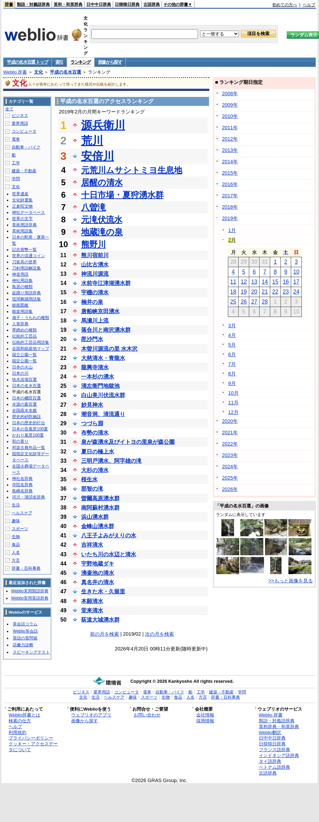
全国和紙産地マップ (30, 348)
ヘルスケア (22, 513)
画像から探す (110, 62)
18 (233, 292)
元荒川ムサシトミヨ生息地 (131, 170)
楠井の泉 (92, 302)
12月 (233, 412)
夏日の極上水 (97, 451)
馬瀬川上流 (95, 321)
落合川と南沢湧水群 (106, 330)
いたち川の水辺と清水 (108, 554)
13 (254, 282)
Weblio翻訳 (270, 732)
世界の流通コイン (28, 255)
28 (265, 302)
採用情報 (205, 720)
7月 (232, 364)
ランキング (80, 62)
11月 (233, 402)
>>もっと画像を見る (290, 580)
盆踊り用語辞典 (26, 293)
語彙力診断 (23, 645)
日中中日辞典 (98, 4)
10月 (233, 393)
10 (296, 272)
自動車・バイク (26, 147)
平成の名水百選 (65, 72)
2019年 (230, 218)
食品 (16, 544)
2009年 (230, 105)
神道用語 (20, 274)
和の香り (20, 441)
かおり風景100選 (28, 435)
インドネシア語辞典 (279, 755)
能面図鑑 (20, 305)
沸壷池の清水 (97, 573)
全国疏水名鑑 (24, 410)
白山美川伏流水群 (103, 395)
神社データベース (28, 212)
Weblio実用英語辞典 (29, 598)
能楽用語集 (22, 311)
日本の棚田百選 (26, 398)
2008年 (230, 93)
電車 (16, 139)
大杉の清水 (95, 470)
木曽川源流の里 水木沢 (109, 349)
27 (254, 302)
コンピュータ (24, 131)
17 (296, 282)
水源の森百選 (24, 404)
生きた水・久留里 (103, 591)
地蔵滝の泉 (102, 232)
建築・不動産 (24, 170)
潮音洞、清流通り (103, 414)
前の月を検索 (104, 634)
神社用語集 (22, 280)
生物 (16, 536)
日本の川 (20, 373)
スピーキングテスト (31, 652)
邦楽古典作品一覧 (28, 447)
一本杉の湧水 (97, 377)
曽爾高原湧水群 (100, 498)
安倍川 (97, 156)
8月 (232, 373)
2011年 (230, 127)
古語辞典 (151, 4)
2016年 (230, 184)
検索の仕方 (20, 720)
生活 (16, 505)
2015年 (230, 173)
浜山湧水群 (95, 517)
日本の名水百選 (26, 385)
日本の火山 (22, 367)
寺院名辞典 (22, 484)
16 (286, 282)
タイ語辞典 (270, 761)
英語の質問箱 (25, 638)
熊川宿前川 (95, 255)
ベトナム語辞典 (274, 767)
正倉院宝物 (22, 206)
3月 (232, 325)
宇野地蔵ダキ (97, 564)
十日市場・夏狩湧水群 (122, 194)
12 (244, 282)
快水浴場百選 (24, 379)
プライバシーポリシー (31, 738)
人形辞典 (20, 323)
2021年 (230, 432)
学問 (16, 178)
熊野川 (93, 244)
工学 (16, 163)
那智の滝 (92, 489)
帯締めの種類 (24, 330)
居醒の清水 (102, 182)
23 (286, 292)
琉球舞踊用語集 (26, 299)
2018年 (230, 207)
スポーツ (20, 528)
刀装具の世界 (24, 262)
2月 (232, 240)
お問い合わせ (147, 714)
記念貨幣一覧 (24, 249)
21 (265, 292)
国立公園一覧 (24, 354)
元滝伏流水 (101, 219)
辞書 (9, 4)
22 (275, 292)
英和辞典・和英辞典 (279, 726)
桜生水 (89, 479)
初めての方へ (284, 4)
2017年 (230, 195)
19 (244, 292)
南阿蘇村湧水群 (100, 508)
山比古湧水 (95, 264)
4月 (232, 335)
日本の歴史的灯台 (28, 422)
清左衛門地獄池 (100, 386)
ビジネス (20, 115)
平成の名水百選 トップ (27, 62)
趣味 (16, 520)
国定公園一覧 (24, 361)
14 (265, 282)
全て (9, 109)
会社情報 (205, 714)
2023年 (230, 455)
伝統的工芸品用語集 (30, 342)
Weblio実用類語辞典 (29, 591)
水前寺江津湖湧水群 (106, 283)
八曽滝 (93, 207)
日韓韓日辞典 (127, 4)
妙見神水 (92, 405)
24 (296, 292)
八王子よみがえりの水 (108, 535)
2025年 (230, 478)
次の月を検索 (159, 634)
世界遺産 (20, 193)
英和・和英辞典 (68, 4)
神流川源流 (95, 274)
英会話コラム (25, 624)
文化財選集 (22, 200)
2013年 (230, 150)
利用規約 (17, 732)
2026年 (230, 489)
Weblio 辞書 (15, 72)
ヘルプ (309, 4)
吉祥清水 (92, 545)
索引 (59, 62)
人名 (16, 552)
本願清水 (92, 601)
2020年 (230, 421)
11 (233, 282)
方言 (16, 560)
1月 (232, 230)
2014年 (230, 161)
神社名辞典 (22, 478)
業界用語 (20, 123)
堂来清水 (92, 610)
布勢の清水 (95, 433)
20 (254, 292)
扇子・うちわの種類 (30, 317)
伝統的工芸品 (24, 336)
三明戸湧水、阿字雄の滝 (111, 461)
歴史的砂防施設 (26, 416)
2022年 (230, 444)
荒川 (92, 140)
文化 (38, 72)
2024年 (230, 466)
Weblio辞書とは (24, 714)
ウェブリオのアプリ (91, 714)
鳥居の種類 (22, 286)
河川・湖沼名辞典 (28, 497)
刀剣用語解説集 (26, 268)
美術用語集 (22, 231)
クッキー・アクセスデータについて (33, 746)
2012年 (230, 139)
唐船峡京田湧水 (100, 311)
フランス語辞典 (274, 749)
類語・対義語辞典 (33, 4)
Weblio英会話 (25, 631)
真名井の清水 (97, 582)
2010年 (230, 116)
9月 (232, 383)
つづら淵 (92, 423)
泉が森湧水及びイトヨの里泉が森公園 (128, 442)
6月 (232, 354)
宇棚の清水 (95, 292)
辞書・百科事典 (26, 568)
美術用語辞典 (24, 224)
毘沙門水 (92, 339)
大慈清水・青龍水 (103, 358)
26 (244, 302)
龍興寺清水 (95, 367)
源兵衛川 (103, 125)
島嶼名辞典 (22, 491)
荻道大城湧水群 (100, 620)
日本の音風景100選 (30, 429)
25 (233, 302)
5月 (232, 345)
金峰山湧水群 (97, 526)
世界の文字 (22, 218)
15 (275, 282)
